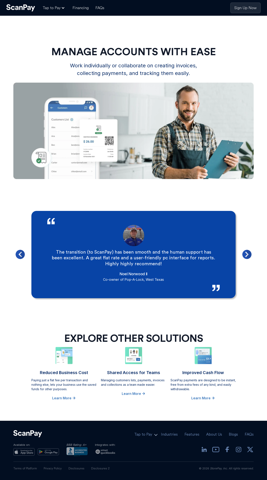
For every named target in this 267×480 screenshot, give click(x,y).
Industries (169, 434)
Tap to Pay (143, 434)
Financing (81, 7)
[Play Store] (48, 451)
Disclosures (76, 468)
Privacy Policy (53, 468)
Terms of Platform (25, 468)
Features (192, 434)
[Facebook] (227, 450)
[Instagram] (238, 450)
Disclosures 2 (100, 468)
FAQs (99, 7)
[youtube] (215, 450)
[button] (54, 8)
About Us (214, 434)
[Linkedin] (204, 450)
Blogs (233, 434)
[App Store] (24, 452)
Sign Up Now (245, 7)
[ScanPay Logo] (20, 7)
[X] (250, 450)
